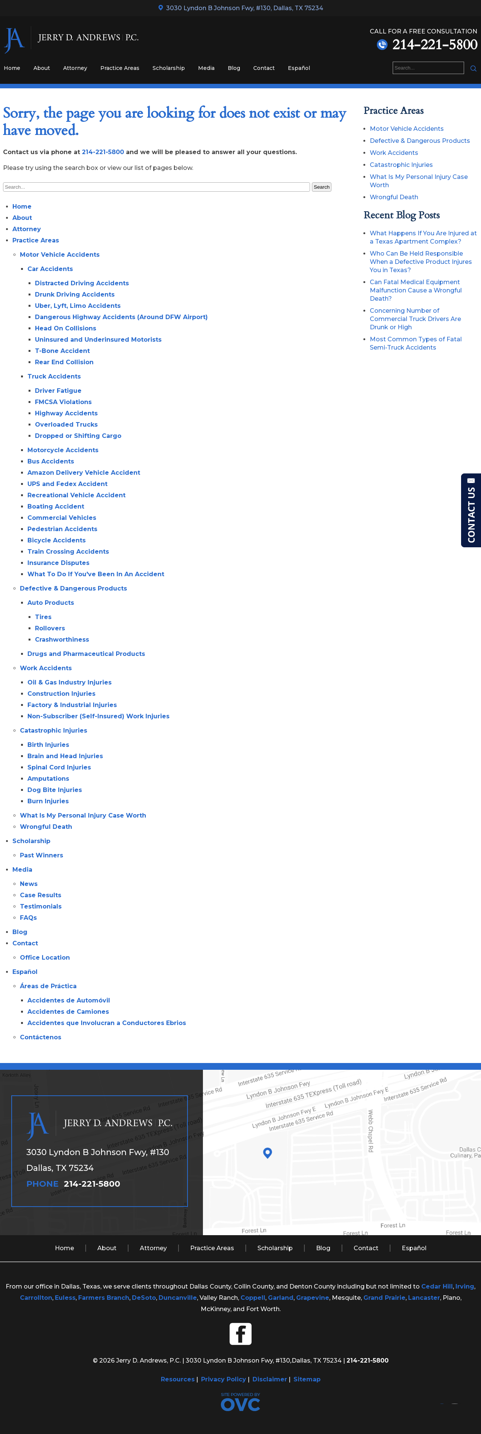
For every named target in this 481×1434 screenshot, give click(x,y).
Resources (178, 1379)
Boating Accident (55, 506)
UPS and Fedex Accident (67, 484)
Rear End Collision (64, 362)
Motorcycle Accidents (62, 450)
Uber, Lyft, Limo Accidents (78, 305)
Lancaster (424, 1297)
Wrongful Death (46, 826)
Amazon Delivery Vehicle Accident (83, 472)
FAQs (28, 917)
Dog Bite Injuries (54, 789)
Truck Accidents (54, 376)
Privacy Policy (223, 1379)
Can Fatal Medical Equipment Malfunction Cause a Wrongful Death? (416, 290)
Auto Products (50, 602)
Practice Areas (119, 68)
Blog (234, 68)
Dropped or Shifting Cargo (78, 435)
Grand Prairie (384, 1297)
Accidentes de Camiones (68, 1011)
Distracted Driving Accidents (82, 283)
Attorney (75, 68)
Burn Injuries (48, 801)
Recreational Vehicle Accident (76, 495)
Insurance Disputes (58, 562)
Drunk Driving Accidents (75, 294)
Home (12, 68)
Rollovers (50, 628)
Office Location (45, 957)
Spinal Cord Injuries (59, 767)
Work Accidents (46, 668)
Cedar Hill (437, 1286)
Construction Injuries (61, 693)
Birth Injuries (48, 744)
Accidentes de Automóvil (68, 1000)
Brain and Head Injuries (65, 756)
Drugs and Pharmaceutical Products (86, 653)
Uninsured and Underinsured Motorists (98, 339)
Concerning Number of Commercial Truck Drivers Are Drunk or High (415, 319)
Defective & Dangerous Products (73, 588)
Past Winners (41, 855)
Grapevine (312, 1297)
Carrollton (36, 1297)
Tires (43, 617)
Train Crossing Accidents (68, 551)
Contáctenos (40, 1037)
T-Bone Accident (62, 350)
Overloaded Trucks (66, 424)
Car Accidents (50, 269)
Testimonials (41, 906)
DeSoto (144, 1297)
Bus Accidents (50, 461)
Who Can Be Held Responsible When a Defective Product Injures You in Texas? (421, 262)
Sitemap (307, 1379)
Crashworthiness (62, 639)
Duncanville (178, 1297)
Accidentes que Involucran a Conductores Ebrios (106, 1023)
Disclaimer (270, 1379)
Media (206, 68)
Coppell (252, 1297)
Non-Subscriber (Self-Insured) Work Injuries (98, 716)
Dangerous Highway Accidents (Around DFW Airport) (121, 317)
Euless (65, 1297)
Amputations (48, 778)
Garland (280, 1297)
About (41, 68)
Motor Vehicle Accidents (60, 254)
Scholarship (169, 68)
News (29, 883)
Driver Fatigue (58, 390)
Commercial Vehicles (61, 517)
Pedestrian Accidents (62, 529)
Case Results (40, 895)
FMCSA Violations (63, 402)
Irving (464, 1286)
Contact (264, 68)
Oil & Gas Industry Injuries (69, 682)
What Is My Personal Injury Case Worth (83, 815)
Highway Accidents (66, 413)
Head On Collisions (65, 328)
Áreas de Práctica (48, 986)
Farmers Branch (103, 1297)
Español (299, 68)
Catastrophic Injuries (53, 730)
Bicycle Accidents (56, 540)
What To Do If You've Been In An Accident (95, 574)
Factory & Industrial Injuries (72, 705)
